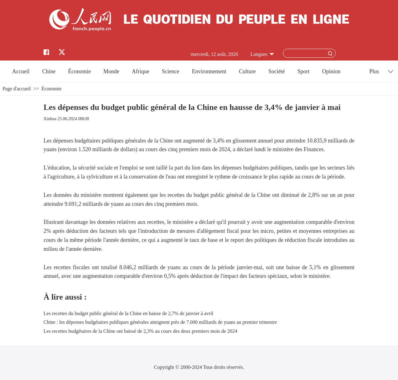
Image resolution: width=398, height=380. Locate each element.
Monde (111, 71)
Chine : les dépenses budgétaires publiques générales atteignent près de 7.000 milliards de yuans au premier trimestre (160, 322)
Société (276, 71)
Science (170, 71)
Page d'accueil (16, 88)
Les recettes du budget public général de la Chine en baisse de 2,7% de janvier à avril (128, 313)
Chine (49, 71)
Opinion (331, 71)
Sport (303, 71)
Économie (79, 71)
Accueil (21, 71)
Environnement (209, 71)
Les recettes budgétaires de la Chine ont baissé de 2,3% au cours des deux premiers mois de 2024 (140, 331)
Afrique (140, 71)
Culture (247, 71)
